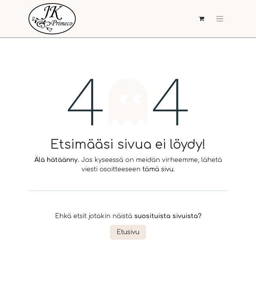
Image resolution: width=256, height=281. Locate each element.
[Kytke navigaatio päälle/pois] (220, 19)
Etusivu (128, 232)
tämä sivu (157, 169)
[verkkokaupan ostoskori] (201, 19)
